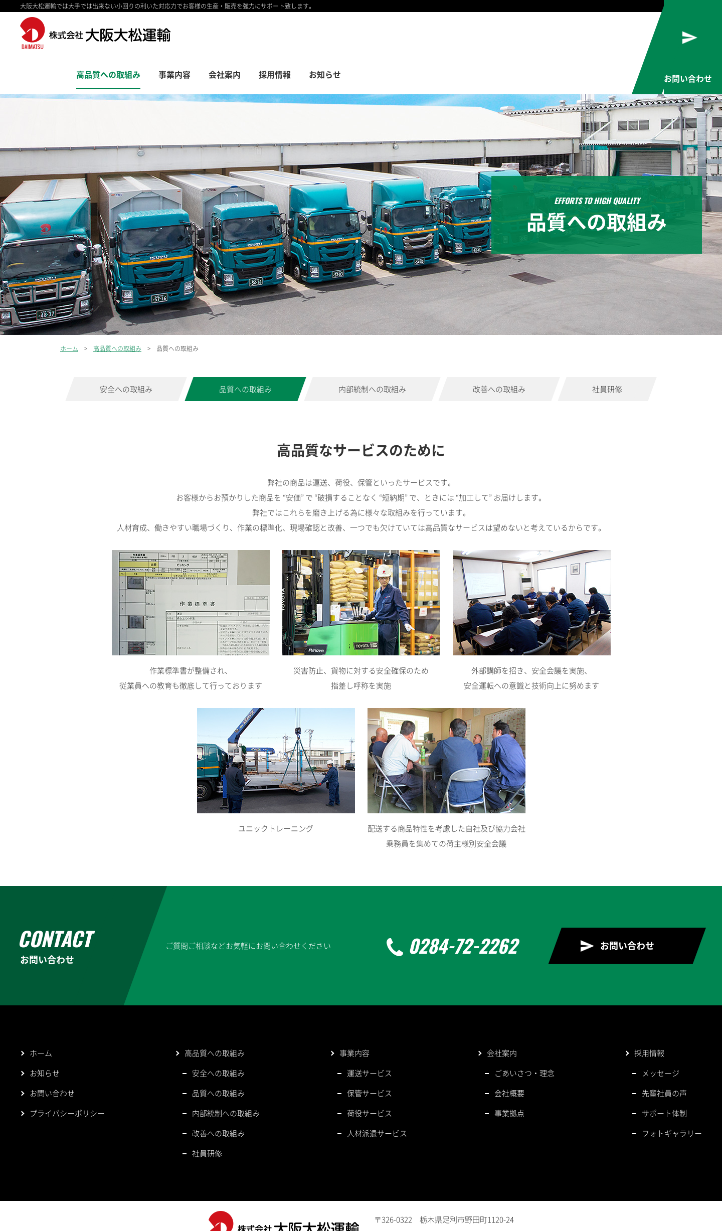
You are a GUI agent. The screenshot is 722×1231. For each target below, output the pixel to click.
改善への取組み (499, 349)
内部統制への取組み (372, 349)
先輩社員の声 (664, 1053)
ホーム (69, 308)
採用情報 (523, 34)
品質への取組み (245, 349)
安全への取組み (126, 349)
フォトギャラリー (672, 1093)
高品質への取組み (343, 34)
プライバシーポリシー (67, 1073)
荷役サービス (369, 1073)
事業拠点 (509, 1073)
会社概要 (509, 1053)
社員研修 (607, 349)
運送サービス (369, 1032)
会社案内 (468, 34)
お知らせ (578, 34)
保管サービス (369, 1053)
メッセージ (660, 1032)
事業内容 (414, 34)
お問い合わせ (627, 905)
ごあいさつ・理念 (524, 1032)
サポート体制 (664, 1073)
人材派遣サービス (377, 1093)
